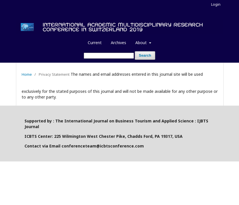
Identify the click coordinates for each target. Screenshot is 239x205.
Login (215, 4)
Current (95, 42)
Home (27, 74)
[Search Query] (109, 56)
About (141, 42)
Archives (118, 42)
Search (145, 55)
